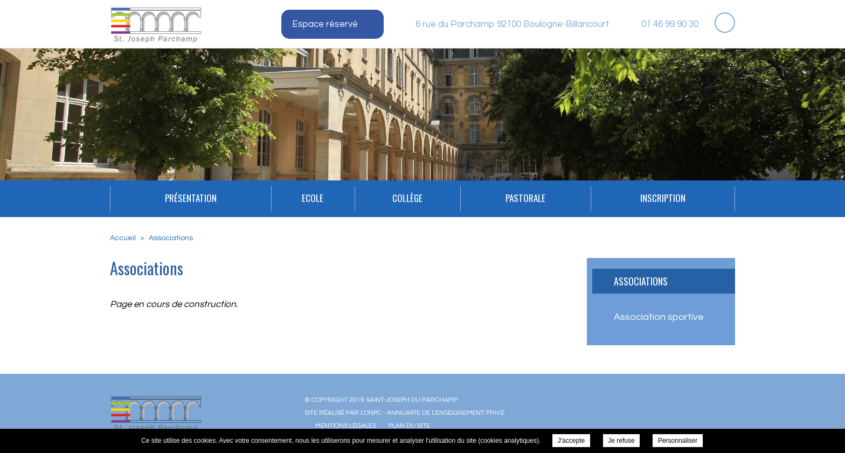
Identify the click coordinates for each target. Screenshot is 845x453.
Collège (407, 198)
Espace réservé (325, 24)
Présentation (191, 198)
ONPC (373, 412)
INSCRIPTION (662, 198)
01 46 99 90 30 (669, 24)
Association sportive (659, 317)
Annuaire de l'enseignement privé (445, 412)
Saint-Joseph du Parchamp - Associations (156, 24)
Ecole (312, 198)
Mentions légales (345, 425)
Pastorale (525, 198)
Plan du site (409, 425)
